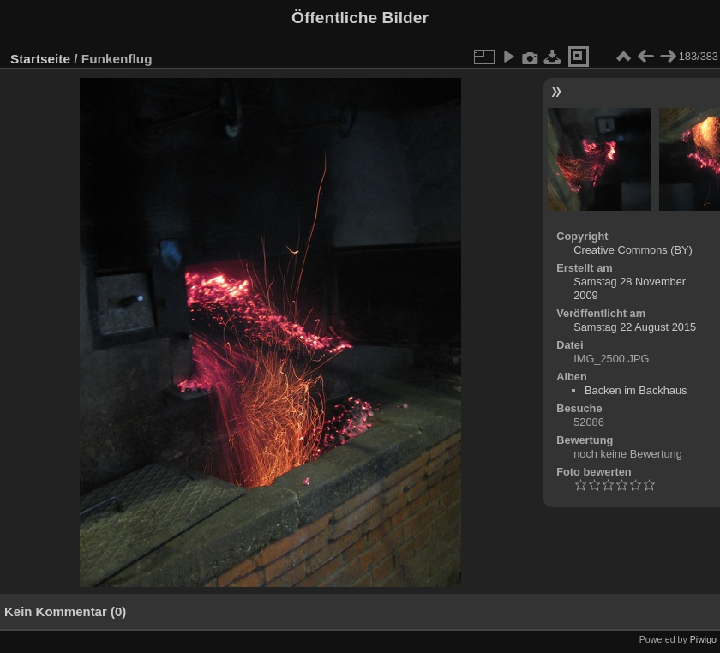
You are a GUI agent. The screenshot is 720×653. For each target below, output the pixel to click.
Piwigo (703, 639)
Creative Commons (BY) (633, 249)
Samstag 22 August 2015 (634, 327)
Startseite (40, 58)
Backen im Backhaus (636, 390)
